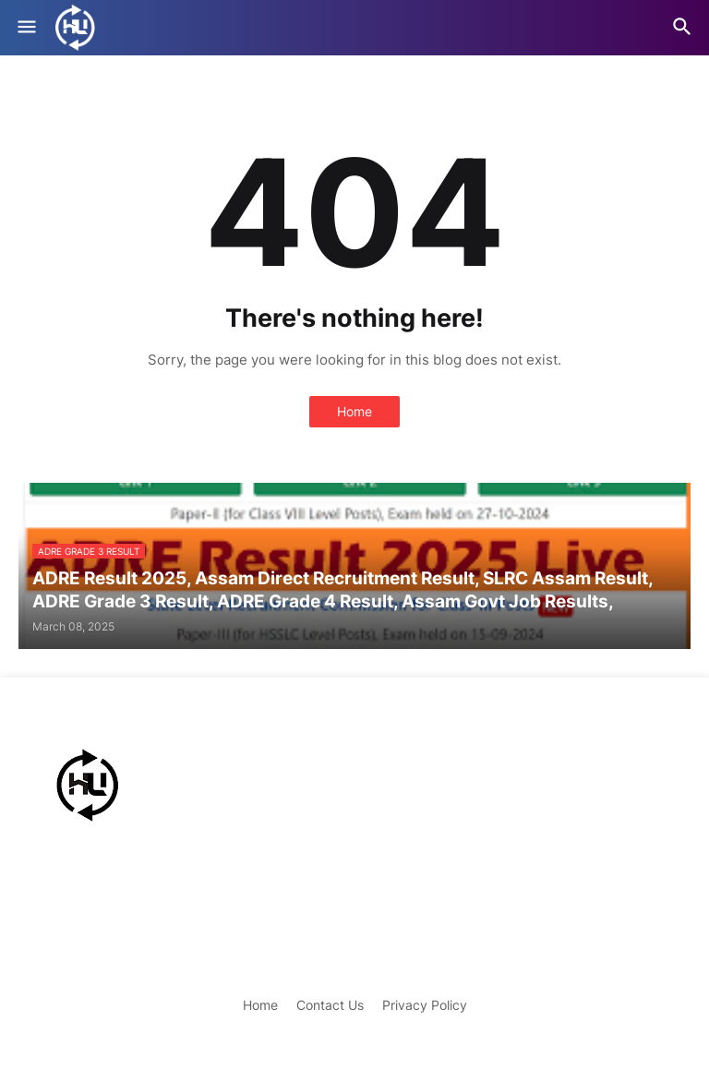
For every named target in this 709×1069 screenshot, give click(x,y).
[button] (25, 27)
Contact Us (330, 1005)
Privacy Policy (424, 1005)
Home (354, 411)
